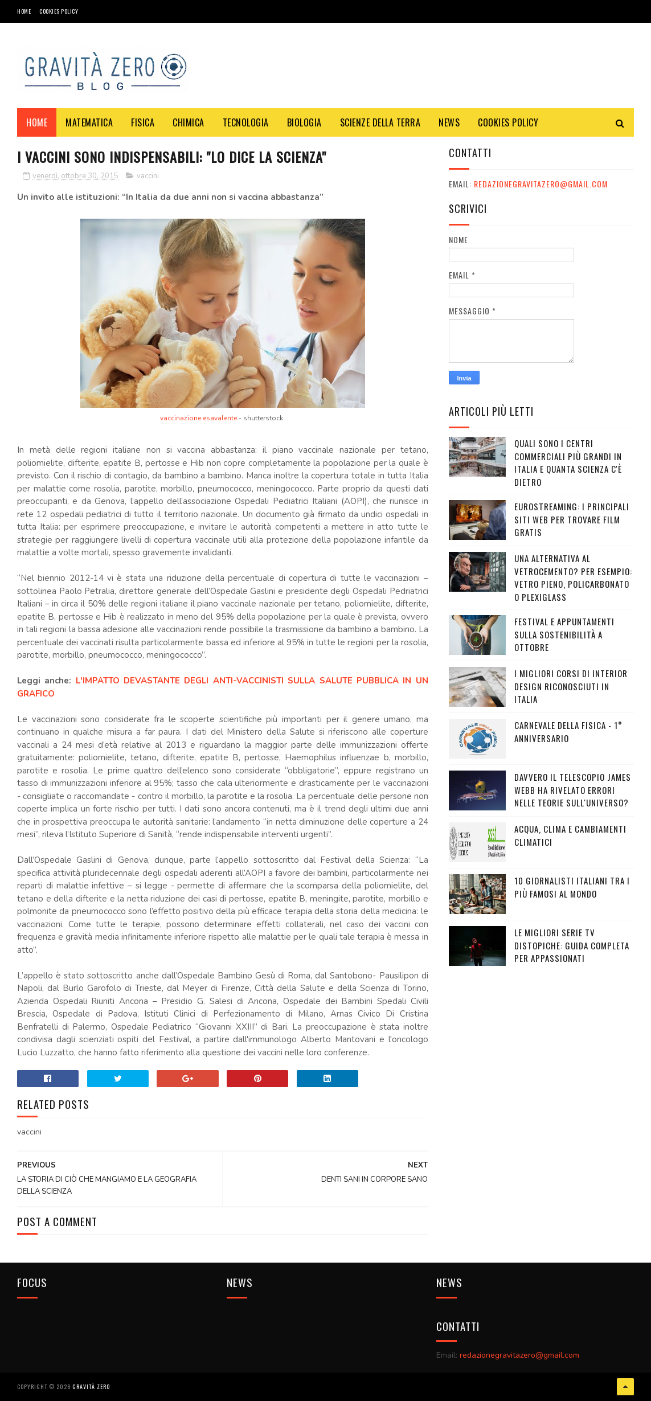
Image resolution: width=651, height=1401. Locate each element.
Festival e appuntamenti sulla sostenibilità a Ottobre (564, 634)
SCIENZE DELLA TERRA (380, 122)
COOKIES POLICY (58, 11)
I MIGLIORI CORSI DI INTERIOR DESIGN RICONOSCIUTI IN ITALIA (571, 686)
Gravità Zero (91, 1386)
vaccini (148, 176)
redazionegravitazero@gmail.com (541, 184)
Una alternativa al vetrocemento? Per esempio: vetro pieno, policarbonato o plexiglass (573, 577)
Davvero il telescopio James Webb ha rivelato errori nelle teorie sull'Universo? (572, 790)
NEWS (449, 122)
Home (24, 11)
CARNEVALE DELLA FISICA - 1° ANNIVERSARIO (568, 731)
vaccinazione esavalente (198, 418)
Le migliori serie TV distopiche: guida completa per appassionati (571, 945)
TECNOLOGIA (246, 122)
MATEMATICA (89, 122)
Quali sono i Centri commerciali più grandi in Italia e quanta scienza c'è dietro (568, 462)
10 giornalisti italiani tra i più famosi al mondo (572, 887)
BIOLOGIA (304, 122)
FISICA (142, 122)
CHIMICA (188, 122)
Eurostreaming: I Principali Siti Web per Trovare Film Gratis (571, 519)
